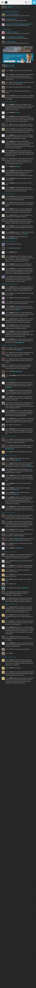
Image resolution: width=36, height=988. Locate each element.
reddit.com (17, 460)
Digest (23, 7)
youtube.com (17, 309)
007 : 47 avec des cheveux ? (12, 14)
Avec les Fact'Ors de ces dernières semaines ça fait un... (17, 43)
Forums (6, 29)
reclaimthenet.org (17, 538)
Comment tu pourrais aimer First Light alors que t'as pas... (18, 15)
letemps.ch (19, 349)
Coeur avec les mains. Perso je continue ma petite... (16, 20)
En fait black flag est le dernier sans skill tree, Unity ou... (17, 25)
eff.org (9, 640)
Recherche (26, 2)
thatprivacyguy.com (19, 342)
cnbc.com (17, 166)
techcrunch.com (16, 248)
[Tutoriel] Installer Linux (11, 19)
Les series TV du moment (11, 32)
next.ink (26, 234)
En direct (9, 7)
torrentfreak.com (9, 449)
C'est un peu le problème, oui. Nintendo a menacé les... (17, 38)
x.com (21, 561)
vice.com (17, 112)
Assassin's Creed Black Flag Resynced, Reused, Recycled (19, 24)
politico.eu (15, 592)
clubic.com (15, 489)
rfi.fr (7, 581)
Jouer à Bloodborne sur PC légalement (14, 37)
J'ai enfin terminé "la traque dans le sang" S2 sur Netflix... (17, 33)
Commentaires (10, 11)
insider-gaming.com (17, 371)
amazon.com (19, 82)
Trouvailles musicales (10, 41)
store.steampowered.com (11, 238)
